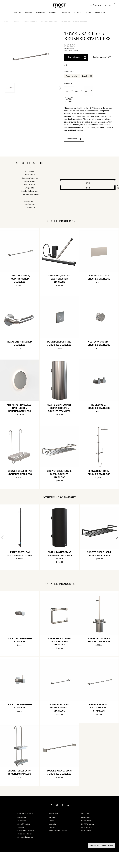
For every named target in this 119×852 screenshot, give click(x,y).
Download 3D (87, 76)
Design (52, 827)
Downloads (22, 818)
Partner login (100, 12)
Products (17, 12)
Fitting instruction (72, 76)
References (40, 12)
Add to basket (77, 57)
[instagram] (57, 805)
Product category (30, 21)
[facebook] (51, 805)
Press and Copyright (25, 837)
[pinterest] (62, 805)
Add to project (102, 57)
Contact (88, 12)
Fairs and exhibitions (25, 834)
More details (72, 139)
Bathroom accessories (49, 21)
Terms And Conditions (26, 831)
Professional (65, 12)
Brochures (77, 12)
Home (6, 21)
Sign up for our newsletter (101, 845)
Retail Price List (24, 824)
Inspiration (52, 12)
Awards (53, 824)
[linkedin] (67, 805)
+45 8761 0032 (86, 827)
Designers (28, 12)
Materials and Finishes (58, 831)
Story (52, 821)
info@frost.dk (86, 831)
